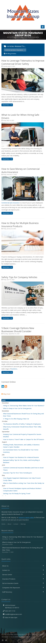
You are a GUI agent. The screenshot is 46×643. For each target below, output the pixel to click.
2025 (3, 400)
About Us (23, 566)
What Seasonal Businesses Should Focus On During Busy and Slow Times (23, 550)
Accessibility (15, 637)
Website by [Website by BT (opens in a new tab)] (26, 637)
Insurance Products (23, 579)
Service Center (23, 574)
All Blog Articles (10, 53)
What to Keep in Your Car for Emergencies (17, 408)
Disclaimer (5, 637)
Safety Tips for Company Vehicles (19, 277)
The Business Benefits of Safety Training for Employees (22, 424)
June (3, 465)
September (5, 432)
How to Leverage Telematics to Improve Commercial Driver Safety (22, 62)
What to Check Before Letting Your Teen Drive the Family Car (23, 483)
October (5, 421)
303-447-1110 (10, 611)
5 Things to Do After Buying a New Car (16, 419)
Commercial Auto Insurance (14, 50)
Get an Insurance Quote (23, 583)
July (3, 455)
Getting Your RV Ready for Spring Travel (16, 493)
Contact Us (23, 570)
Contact (15, 524)
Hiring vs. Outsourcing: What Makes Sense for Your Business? (23, 406)
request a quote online (26, 517)
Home (3, 524)
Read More (7, 105)
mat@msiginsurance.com (13, 614)
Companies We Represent (23, 588)
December (5, 403)
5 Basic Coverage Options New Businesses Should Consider (17, 329)
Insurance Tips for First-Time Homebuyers (17, 473)
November (5, 411)
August (4, 442)
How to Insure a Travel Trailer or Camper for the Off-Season (23, 439)
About (9, 524)
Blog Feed (5, 394)
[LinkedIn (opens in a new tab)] (2, 386)
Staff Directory (23, 592)
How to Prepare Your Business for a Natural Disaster (21, 457)
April (3, 486)
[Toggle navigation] (43, 26)
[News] (5, 386)
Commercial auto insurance (10, 203)
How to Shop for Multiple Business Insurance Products (20, 224)
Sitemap (23, 524)
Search (33, 634)
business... (14, 369)
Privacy (40, 634)
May (3, 475)
